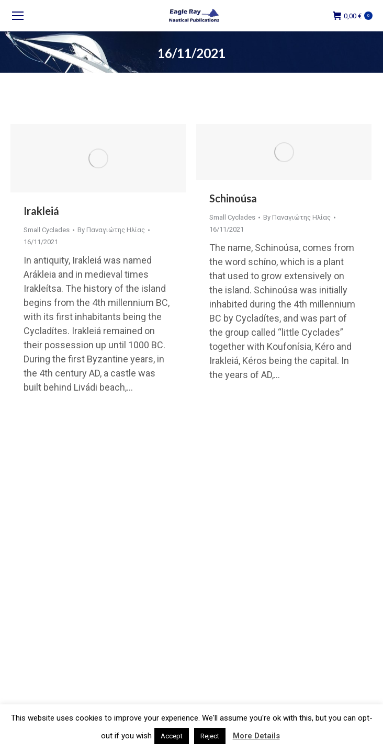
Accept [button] (172, 736)
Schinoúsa (233, 198)
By (111, 230)
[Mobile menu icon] (17, 15)
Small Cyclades (47, 230)
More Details (256, 735)
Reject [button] (209, 736)
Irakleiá (41, 210)
